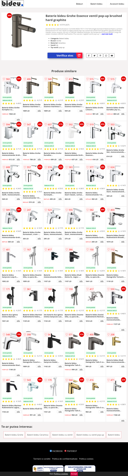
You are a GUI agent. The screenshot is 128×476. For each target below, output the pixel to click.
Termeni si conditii (41, 458)
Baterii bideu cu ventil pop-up (90, 434)
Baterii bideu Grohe (14, 434)
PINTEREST (70, 451)
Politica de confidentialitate (65, 458)
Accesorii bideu (117, 3)
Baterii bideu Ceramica (37, 434)
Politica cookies (86, 458)
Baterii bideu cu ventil (62, 434)
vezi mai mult (107, 34)
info (18, 119)
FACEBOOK (56, 451)
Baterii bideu (96, 3)
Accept (74, 473)
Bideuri (79, 3)
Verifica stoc (69, 55)
